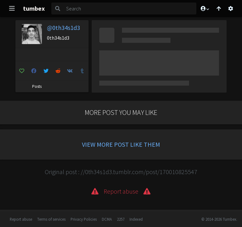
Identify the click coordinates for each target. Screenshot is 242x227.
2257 (120, 219)
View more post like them (121, 144)
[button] (204, 8)
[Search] (130, 8)
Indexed (136, 219)
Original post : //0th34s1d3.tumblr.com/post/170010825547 (121, 172)
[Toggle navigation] (12, 8)
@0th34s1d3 (63, 27)
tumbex (34, 8)
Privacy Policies (84, 219)
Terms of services (51, 219)
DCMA (107, 219)
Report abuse (21, 219)
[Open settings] (230, 8)
